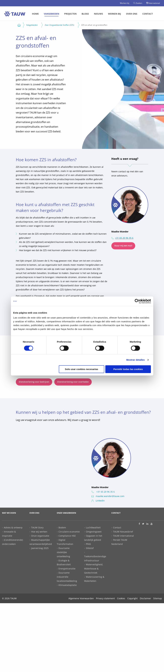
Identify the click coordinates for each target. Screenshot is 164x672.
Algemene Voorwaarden (81, 598)
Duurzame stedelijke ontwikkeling (63, 552)
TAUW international (123, 535)
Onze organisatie (40, 535)
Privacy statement (105, 598)
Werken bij (124, 3)
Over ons (131, 13)
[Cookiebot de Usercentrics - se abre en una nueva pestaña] (137, 301)
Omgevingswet (94, 531)
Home (35, 13)
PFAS (88, 543)
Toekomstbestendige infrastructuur (95, 558)
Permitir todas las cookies (128, 369)
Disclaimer (145, 598)
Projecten (70, 13)
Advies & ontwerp (13, 527)
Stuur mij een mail (123, 245)
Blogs (85, 13)
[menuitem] (35, 13)
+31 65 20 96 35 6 (124, 237)
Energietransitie (67, 568)
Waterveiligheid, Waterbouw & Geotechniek (93, 568)
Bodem (62, 527)
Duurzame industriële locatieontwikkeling (67, 576)
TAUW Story (37, 527)
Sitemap (157, 598)
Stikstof (90, 548)
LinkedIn (98, 500)
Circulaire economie (69, 531)
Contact (147, 13)
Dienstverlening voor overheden (73, 381)
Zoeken (137, 3)
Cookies (121, 598)
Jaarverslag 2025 (40, 548)
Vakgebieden (51, 13)
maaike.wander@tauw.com (107, 496)
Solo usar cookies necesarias (81, 369)
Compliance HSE (67, 535)
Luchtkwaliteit (93, 527)
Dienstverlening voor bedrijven (34, 381)
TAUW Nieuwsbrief (123, 531)
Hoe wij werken (39, 531)
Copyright (132, 598)
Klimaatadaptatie (68, 585)
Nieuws (98, 13)
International (153, 3)
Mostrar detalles (135, 359)
